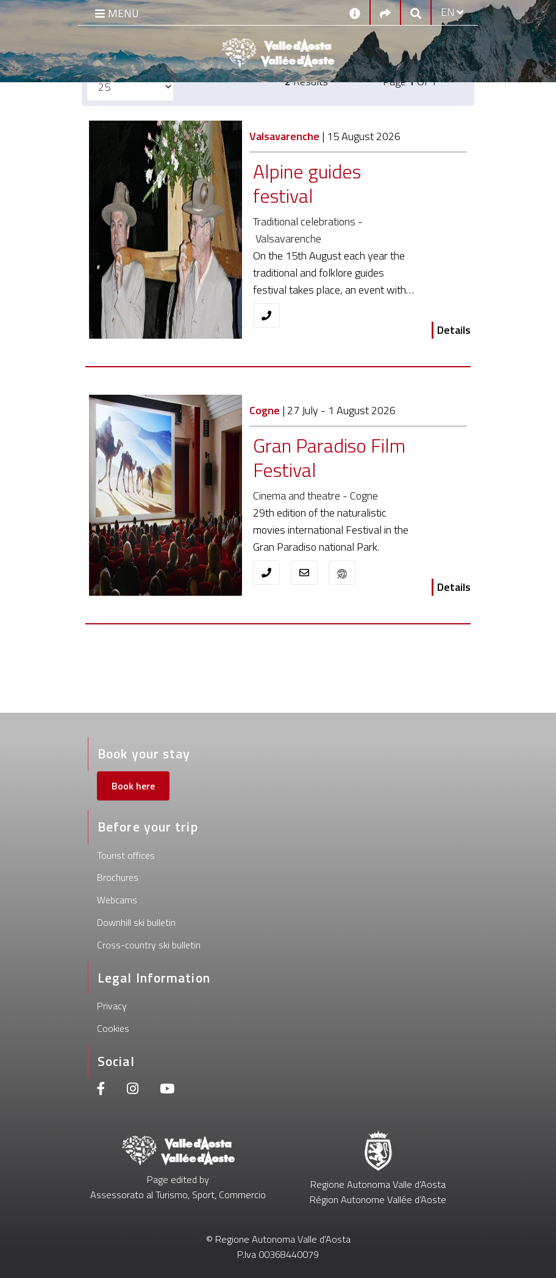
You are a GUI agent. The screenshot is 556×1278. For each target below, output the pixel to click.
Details (454, 330)
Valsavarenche (284, 136)
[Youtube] (167, 1090)
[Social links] (385, 12)
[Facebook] (101, 1090)
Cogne (264, 410)
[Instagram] (132, 1090)
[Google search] (415, 12)
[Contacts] (354, 12)
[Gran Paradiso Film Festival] (336, 458)
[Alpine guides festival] (336, 184)
